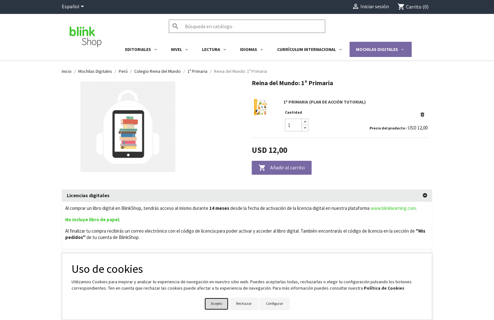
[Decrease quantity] (304, 128)
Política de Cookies (384, 288)
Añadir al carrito (281, 168)
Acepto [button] (216, 303)
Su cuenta (263, 251)
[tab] (247, 196)
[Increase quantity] (304, 122)
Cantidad (293, 112)
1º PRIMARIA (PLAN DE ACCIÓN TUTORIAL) (324, 102)
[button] (422, 114)
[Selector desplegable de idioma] (74, 7)
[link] (340, 116)
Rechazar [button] (244, 303)
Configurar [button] (274, 303)
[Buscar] (247, 26)
